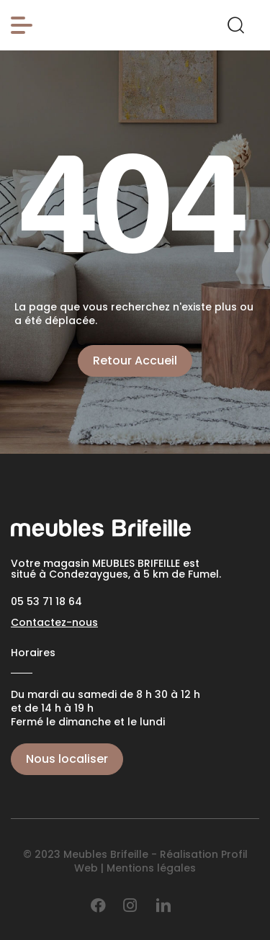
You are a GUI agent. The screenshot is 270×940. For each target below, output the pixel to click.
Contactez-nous (54, 622)
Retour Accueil (135, 360)
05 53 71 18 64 (46, 601)
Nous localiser (67, 759)
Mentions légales (151, 868)
